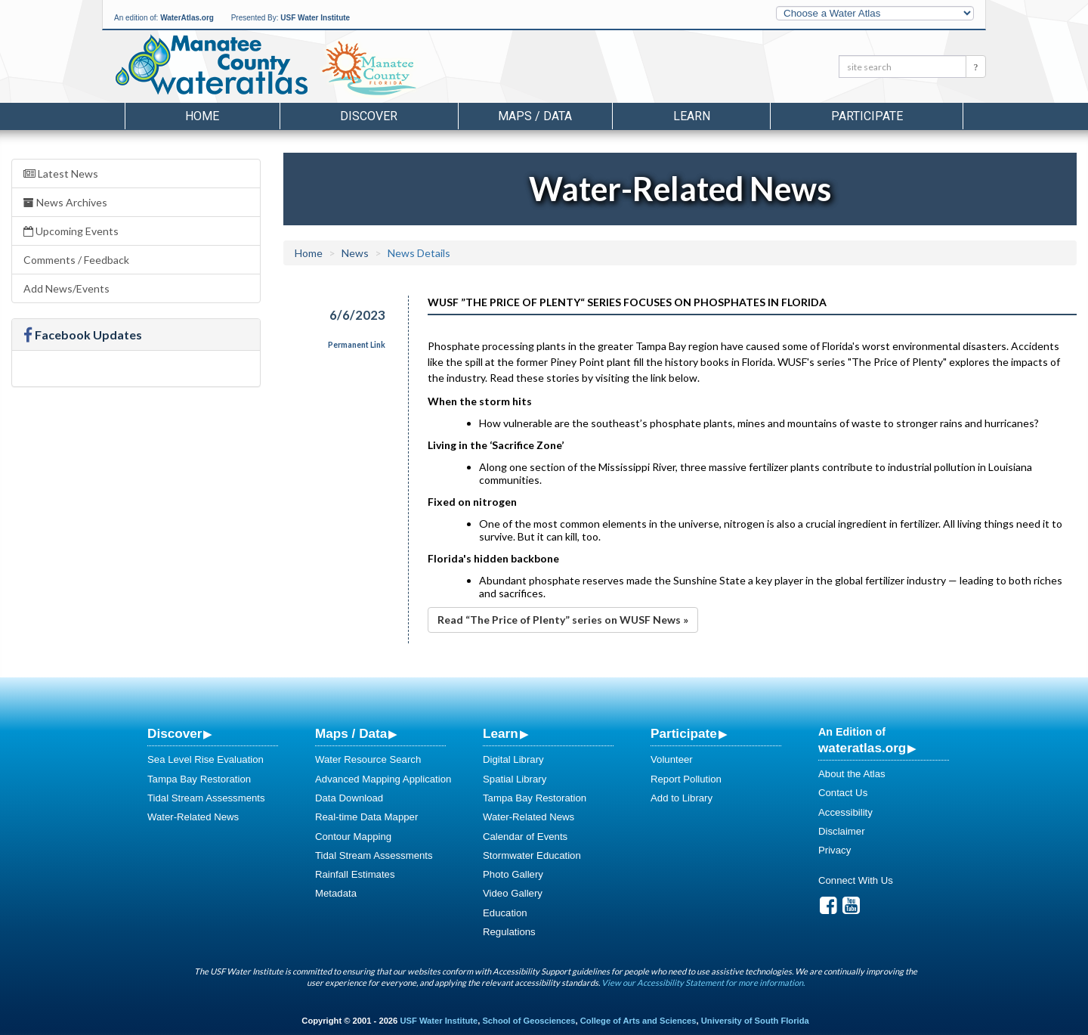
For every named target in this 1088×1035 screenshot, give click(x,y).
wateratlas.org (862, 747)
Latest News (60, 173)
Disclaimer (841, 831)
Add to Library (681, 798)
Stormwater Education (532, 855)
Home (202, 116)
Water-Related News (193, 817)
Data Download (349, 798)
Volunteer (672, 759)
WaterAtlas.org (187, 18)
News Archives (65, 202)
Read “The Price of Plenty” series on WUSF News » (562, 619)
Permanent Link (356, 344)
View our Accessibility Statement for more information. (703, 982)
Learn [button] (691, 116)
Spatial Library (514, 779)
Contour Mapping (353, 836)
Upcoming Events (71, 231)
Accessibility (845, 812)
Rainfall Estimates (355, 874)
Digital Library (513, 759)
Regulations (509, 931)
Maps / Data (351, 733)
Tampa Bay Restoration (199, 779)
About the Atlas (852, 773)
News (355, 252)
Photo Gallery (513, 874)
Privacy (834, 850)
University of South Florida (755, 1020)
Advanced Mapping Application (383, 779)
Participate (684, 733)
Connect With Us (855, 880)
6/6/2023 (357, 315)
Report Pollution (686, 779)
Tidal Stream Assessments (206, 798)
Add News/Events (66, 288)
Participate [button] (867, 116)
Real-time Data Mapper (366, 817)
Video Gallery (512, 893)
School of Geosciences (528, 1020)
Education (505, 913)
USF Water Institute (315, 18)
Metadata (336, 893)
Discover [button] (368, 116)
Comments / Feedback (76, 259)
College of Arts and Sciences (638, 1020)
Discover (174, 733)
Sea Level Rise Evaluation (205, 759)
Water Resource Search (368, 759)
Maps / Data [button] (535, 116)
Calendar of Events (525, 836)
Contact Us (842, 792)
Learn (500, 733)
